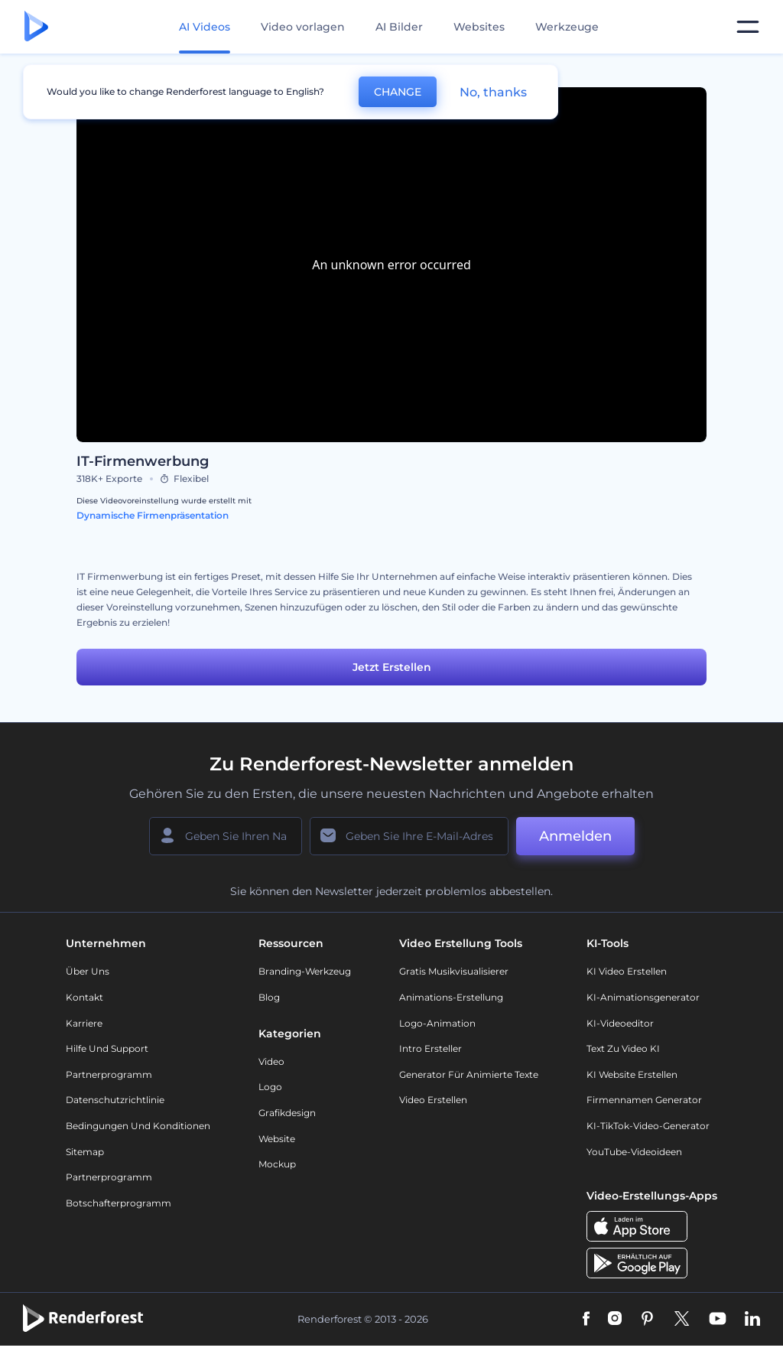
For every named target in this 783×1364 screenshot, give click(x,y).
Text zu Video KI (623, 1048)
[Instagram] (615, 1319)
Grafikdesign (287, 1112)
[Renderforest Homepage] (36, 27)
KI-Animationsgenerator (643, 997)
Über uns (87, 971)
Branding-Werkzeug (304, 971)
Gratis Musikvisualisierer (453, 971)
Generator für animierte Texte (468, 1074)
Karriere (84, 1023)
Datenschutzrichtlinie (115, 1099)
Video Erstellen (433, 1099)
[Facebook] (586, 1319)
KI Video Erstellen (626, 971)
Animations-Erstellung (451, 997)
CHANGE (397, 92)
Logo (270, 1086)
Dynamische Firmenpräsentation (152, 515)
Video (271, 1061)
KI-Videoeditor (620, 1023)
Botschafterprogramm (118, 1203)
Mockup (277, 1164)
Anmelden (575, 836)
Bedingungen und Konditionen (138, 1125)
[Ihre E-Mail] (409, 836)
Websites (479, 27)
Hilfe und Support (107, 1048)
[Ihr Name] (225, 836)
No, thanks (493, 92)
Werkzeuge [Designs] (567, 27)
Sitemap (85, 1151)
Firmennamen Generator (644, 1099)
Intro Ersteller (430, 1048)
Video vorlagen (303, 27)
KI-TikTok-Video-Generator (648, 1125)
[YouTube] (717, 1319)
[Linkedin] (752, 1319)
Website (276, 1138)
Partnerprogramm (109, 1074)
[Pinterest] (647, 1319)
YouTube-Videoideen (634, 1151)
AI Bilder (399, 27)
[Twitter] (681, 1319)
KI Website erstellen (631, 1074)
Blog (269, 997)
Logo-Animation (437, 1023)
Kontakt (84, 997)
